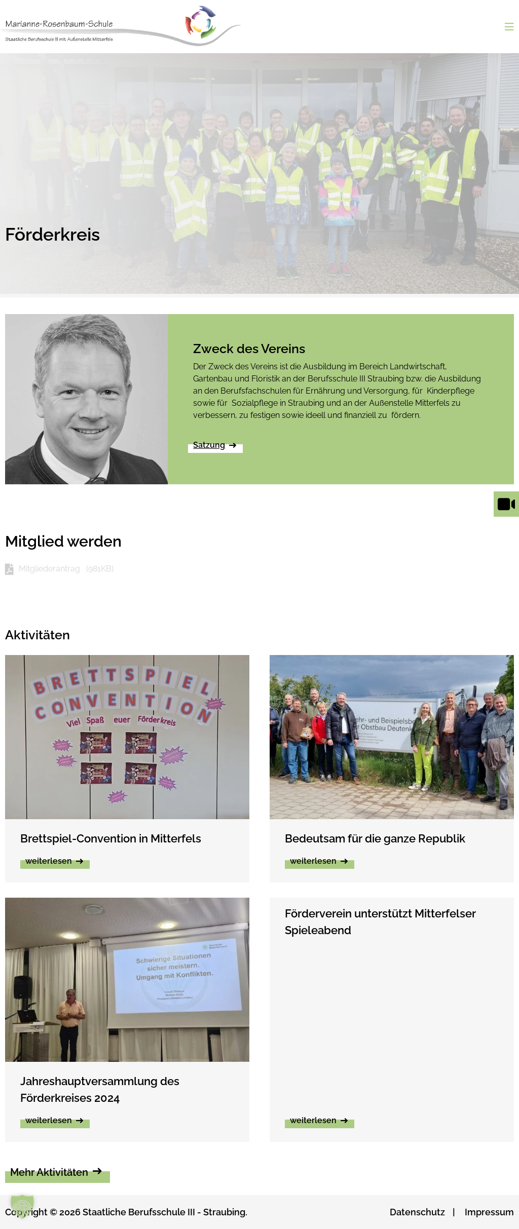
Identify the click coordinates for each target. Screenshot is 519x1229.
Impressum (489, 1212)
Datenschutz (417, 1212)
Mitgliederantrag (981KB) (66, 568)
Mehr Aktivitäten (49, 1172)
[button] (22, 1206)
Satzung (209, 445)
